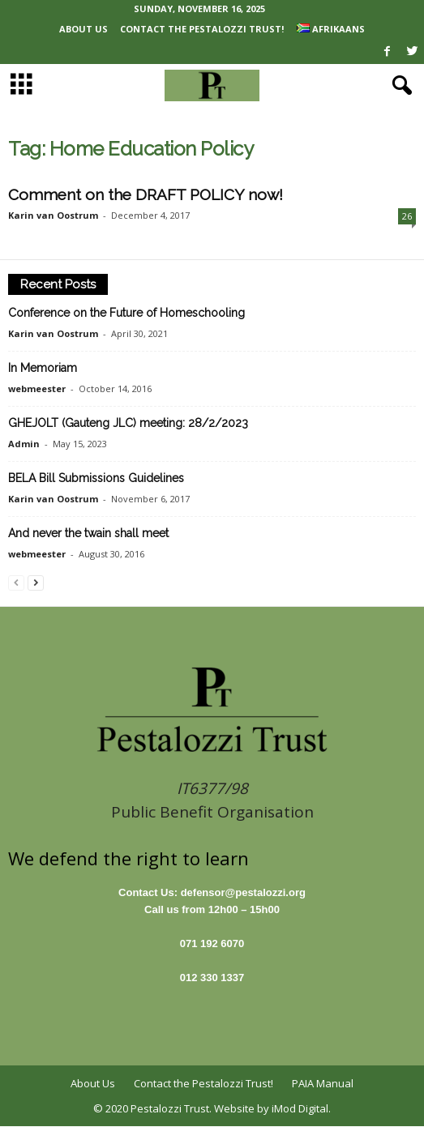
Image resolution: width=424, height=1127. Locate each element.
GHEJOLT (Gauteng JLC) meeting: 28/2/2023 (128, 422)
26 (407, 216)
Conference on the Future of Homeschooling (126, 312)
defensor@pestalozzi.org (243, 892)
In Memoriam (42, 367)
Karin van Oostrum (53, 215)
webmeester (37, 388)
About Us (83, 29)
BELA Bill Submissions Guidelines (96, 478)
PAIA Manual (322, 1083)
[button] (399, 86)
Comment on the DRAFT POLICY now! (145, 194)
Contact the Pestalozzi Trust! (202, 29)
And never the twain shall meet (88, 533)
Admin (24, 444)
